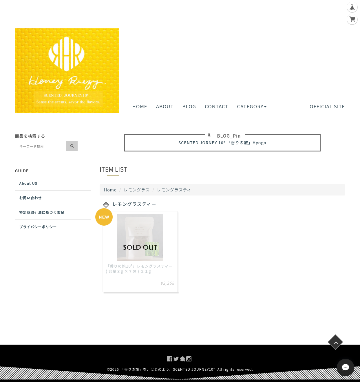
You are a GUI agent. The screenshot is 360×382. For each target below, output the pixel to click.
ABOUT (165, 106)
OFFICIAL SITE (327, 106)
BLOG (189, 106)
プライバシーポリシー (38, 226)
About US (28, 183)
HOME (139, 106)
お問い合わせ (30, 197)
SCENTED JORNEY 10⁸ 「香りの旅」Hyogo (222, 142)
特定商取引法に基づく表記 (42, 212)
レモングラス (137, 190)
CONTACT (216, 106)
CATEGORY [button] (251, 106)
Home (110, 190)
